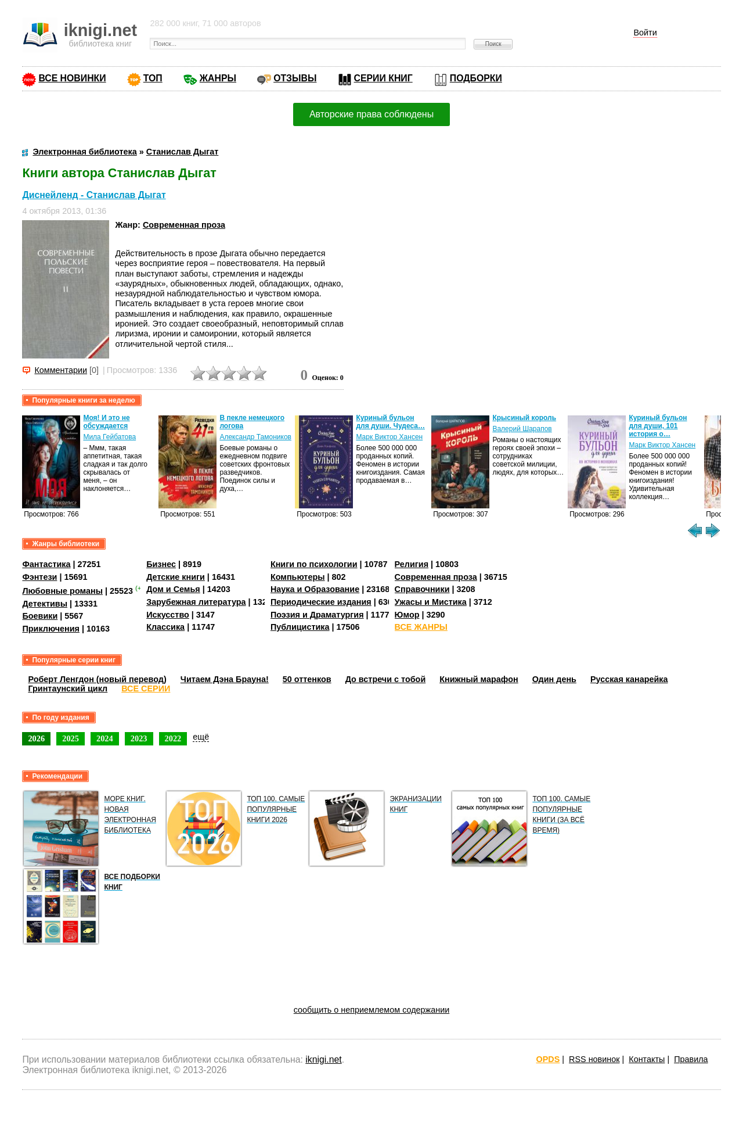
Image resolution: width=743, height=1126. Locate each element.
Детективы (44, 603)
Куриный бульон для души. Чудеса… (390, 422)
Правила (691, 1059)
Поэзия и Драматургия (317, 614)
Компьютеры (297, 577)
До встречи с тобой (385, 679)
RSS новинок (594, 1059)
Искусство (167, 614)
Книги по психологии (314, 564)
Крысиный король (524, 418)
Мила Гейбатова (109, 437)
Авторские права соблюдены (371, 114)
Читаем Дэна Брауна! (225, 679)
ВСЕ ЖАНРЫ (421, 627)
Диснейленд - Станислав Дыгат (93, 195)
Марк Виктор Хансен (389, 437)
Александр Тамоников (255, 437)
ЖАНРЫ (218, 78)
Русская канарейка (629, 679)
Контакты (647, 1059)
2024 (104, 738)
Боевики (39, 616)
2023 (139, 738)
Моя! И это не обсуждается (106, 422)
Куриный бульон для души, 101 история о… (658, 426)
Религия (411, 564)
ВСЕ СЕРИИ (145, 688)
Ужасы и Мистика (431, 602)
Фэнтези (39, 577)
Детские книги (175, 577)
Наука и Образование (314, 589)
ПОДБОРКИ (476, 78)
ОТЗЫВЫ (294, 78)
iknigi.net (323, 1059)
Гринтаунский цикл (67, 688)
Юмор (407, 614)
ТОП (153, 78)
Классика (165, 627)
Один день (554, 679)
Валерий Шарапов (521, 429)
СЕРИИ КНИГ (383, 78)
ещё (201, 736)
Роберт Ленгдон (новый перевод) (97, 679)
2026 (36, 738)
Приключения (51, 628)
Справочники (422, 589)
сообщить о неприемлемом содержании (372, 1009)
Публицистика (300, 627)
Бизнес (161, 564)
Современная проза (184, 224)
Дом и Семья (173, 589)
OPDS (548, 1059)
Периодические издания (321, 602)
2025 (70, 738)
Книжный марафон (478, 679)
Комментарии (60, 370)
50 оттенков (307, 679)
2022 (173, 738)
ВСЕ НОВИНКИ (72, 78)
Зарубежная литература (196, 602)
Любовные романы (62, 591)
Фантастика (46, 564)
